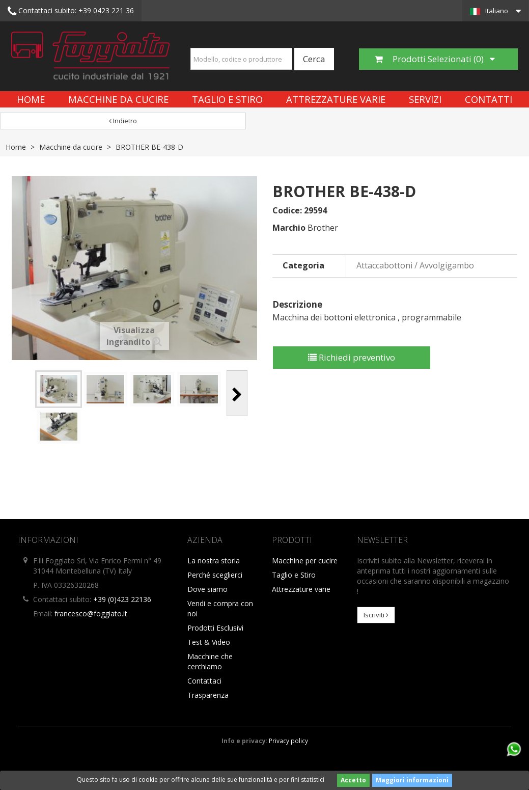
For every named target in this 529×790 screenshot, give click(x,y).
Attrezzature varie (335, 99)
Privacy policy (288, 741)
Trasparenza (208, 695)
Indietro (123, 120)
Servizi (425, 99)
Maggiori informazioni (412, 780)
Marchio (288, 227)
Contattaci (204, 681)
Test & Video (208, 642)
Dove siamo (207, 589)
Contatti (488, 99)
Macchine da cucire (118, 99)
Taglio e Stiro (227, 99)
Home (31, 99)
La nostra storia (213, 560)
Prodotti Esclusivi (215, 628)
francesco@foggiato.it (90, 613)
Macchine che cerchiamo (210, 661)
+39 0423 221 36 (71, 11)
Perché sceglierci (214, 575)
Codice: (287, 210)
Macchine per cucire (305, 560)
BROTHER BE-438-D (149, 147)
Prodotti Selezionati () (435, 59)
